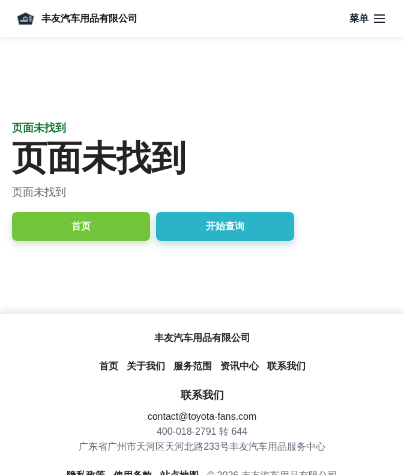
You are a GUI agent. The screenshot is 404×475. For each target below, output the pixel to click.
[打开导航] (367, 18)
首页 (81, 226)
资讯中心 (239, 366)
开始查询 (225, 226)
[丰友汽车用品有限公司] (74, 19)
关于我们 (146, 366)
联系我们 (286, 366)
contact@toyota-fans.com (202, 416)
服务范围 (192, 366)
